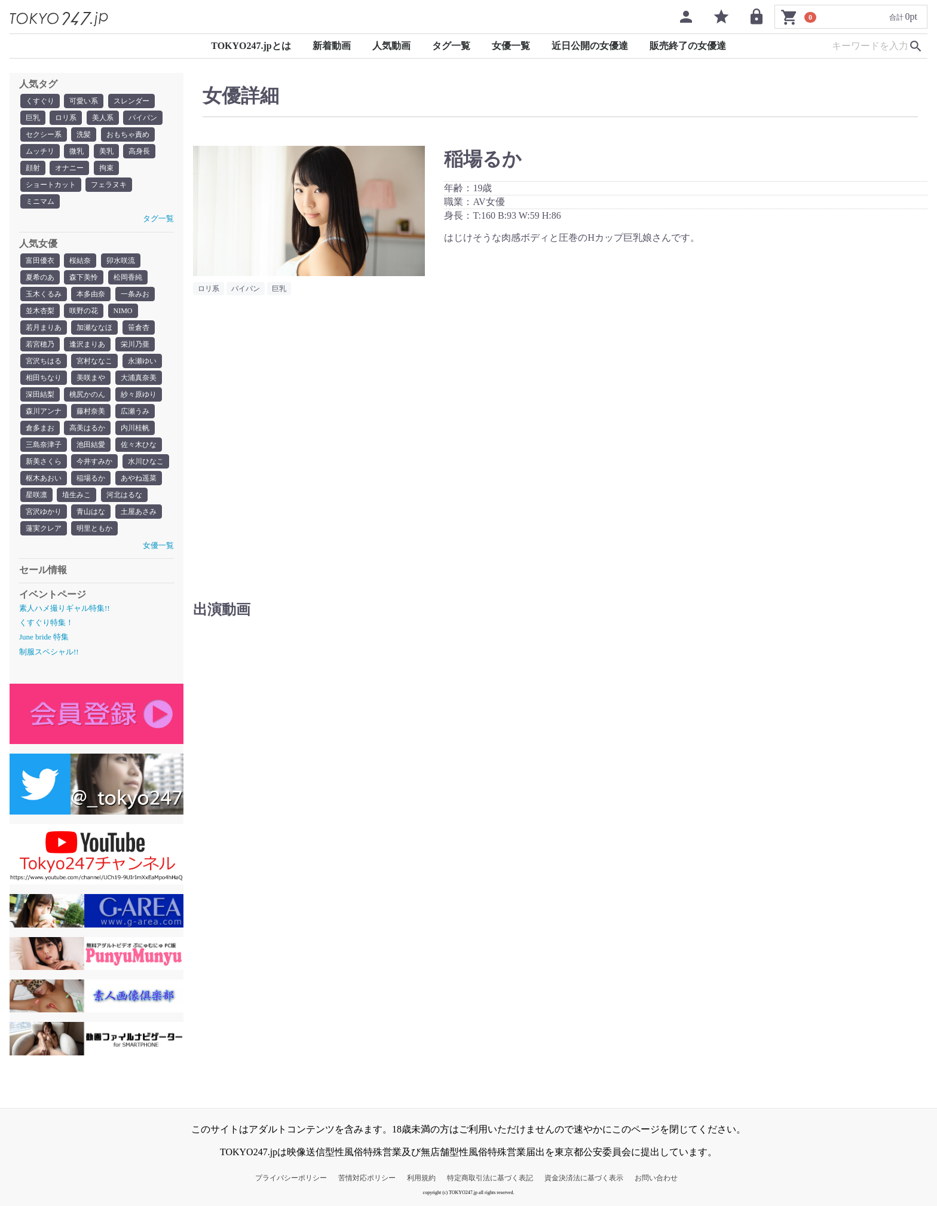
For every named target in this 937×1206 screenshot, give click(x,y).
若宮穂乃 (40, 344)
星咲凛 (36, 495)
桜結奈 (80, 260)
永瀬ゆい (142, 361)
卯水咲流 (120, 260)
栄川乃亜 (135, 344)
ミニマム (40, 201)
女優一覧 (511, 46)
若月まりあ (44, 327)
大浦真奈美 (139, 378)
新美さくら (44, 461)
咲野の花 (83, 311)
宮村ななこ (94, 361)
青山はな (90, 511)
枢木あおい (44, 478)
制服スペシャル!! (49, 651)
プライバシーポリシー (291, 1178)
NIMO (123, 311)
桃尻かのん (87, 394)
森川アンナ (44, 411)
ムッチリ (40, 151)
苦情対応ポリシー (367, 1178)
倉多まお (40, 428)
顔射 (33, 168)
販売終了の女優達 (688, 46)
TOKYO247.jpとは (251, 46)
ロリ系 (65, 118)
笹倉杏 (138, 327)
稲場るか (90, 478)
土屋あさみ (139, 511)
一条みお (135, 294)
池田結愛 (90, 444)
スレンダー (131, 101)
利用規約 (421, 1178)
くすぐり (40, 101)
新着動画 (332, 46)
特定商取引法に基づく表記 (490, 1178)
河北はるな (124, 495)
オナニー (69, 168)
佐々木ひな (139, 444)
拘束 (106, 168)
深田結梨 (40, 394)
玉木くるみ (44, 294)
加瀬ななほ (94, 327)
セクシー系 (44, 134)
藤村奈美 (90, 411)
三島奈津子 (44, 444)
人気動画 (391, 46)
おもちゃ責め (127, 134)
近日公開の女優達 (590, 46)
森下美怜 (83, 277)
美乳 (106, 151)
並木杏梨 (40, 311)
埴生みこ (76, 495)
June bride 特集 (44, 636)
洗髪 (83, 134)
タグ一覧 (451, 46)
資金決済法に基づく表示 (583, 1178)
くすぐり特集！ (46, 622)
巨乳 (33, 118)
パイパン (142, 118)
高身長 (139, 151)
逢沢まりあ (87, 344)
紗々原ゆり (139, 394)
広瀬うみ (135, 411)
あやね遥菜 (139, 478)
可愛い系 (83, 101)
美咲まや (90, 378)
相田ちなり (44, 378)
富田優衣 (40, 260)
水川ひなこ (146, 461)
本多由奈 (90, 294)
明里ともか (94, 528)
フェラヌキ (109, 184)
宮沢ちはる (44, 361)
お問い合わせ (656, 1178)
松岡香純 (128, 277)
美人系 (103, 118)
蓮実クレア (44, 528)
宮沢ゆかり (44, 511)
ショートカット (51, 184)
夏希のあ (40, 277)
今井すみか (94, 461)
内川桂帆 (135, 428)
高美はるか (87, 428)
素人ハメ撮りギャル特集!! (64, 608)
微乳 (76, 151)
